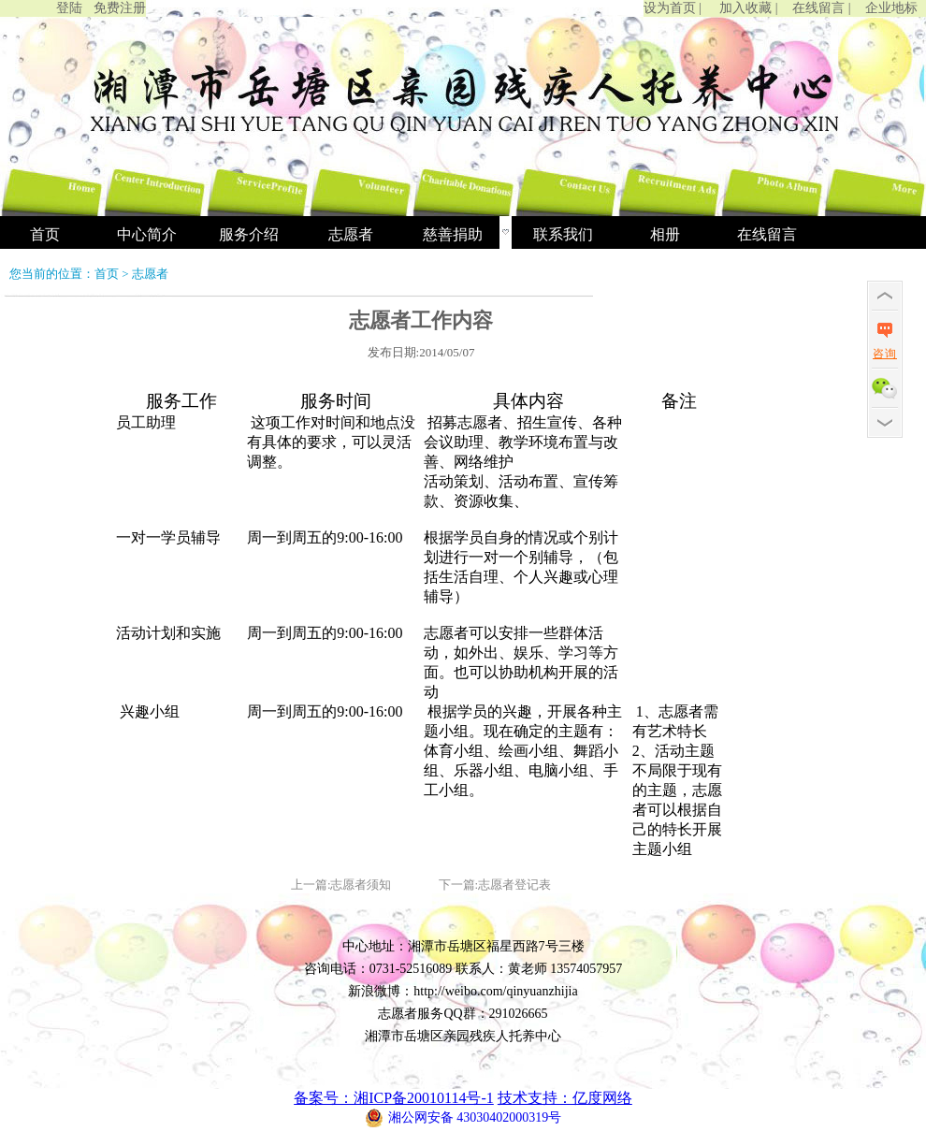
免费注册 (120, 8)
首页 (45, 234)
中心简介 (147, 234)
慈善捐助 (453, 234)
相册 (665, 234)
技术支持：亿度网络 (565, 1098)
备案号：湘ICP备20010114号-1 (394, 1098)
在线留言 (767, 234)
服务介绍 (249, 234)
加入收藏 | (748, 8)
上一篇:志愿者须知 (341, 885)
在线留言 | (821, 8)
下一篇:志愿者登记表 (495, 885)
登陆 (69, 8)
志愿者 (350, 234)
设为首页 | (673, 8)
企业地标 (891, 8)
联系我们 (563, 234)
